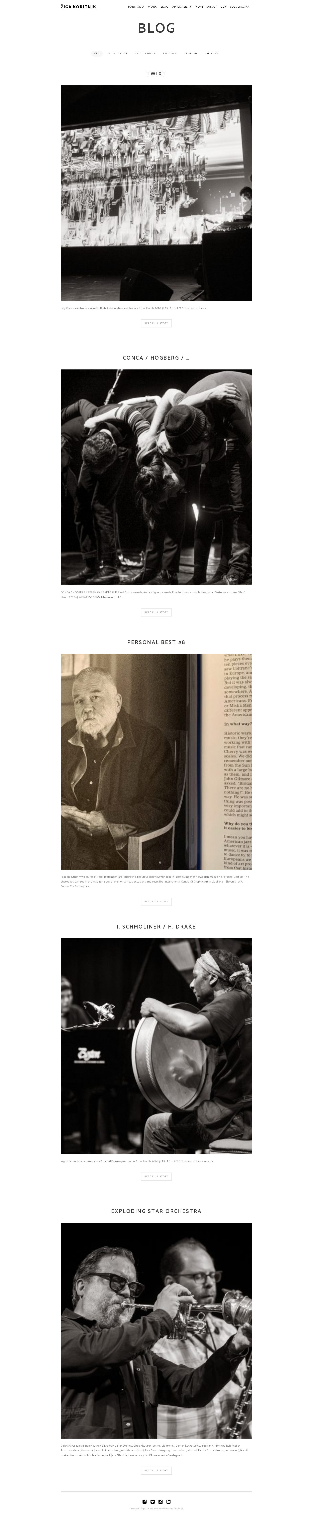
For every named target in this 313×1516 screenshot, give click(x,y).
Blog (164, 7)
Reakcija (178, 1509)
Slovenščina (240, 7)
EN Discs (170, 53)
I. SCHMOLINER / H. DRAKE (156, 927)
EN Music (191, 53)
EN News (212, 53)
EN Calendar (117, 53)
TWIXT (156, 73)
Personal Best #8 (156, 642)
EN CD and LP (145, 53)
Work (152, 7)
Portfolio (136, 7)
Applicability (182, 7)
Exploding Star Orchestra (156, 1211)
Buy (223, 7)
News (199, 7)
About (212, 7)
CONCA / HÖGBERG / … (156, 358)
